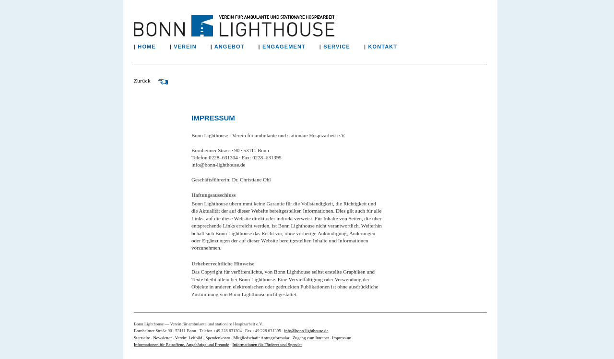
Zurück (151, 81)
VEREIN (191, 46)
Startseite (142, 337)
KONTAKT (388, 46)
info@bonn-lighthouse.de (306, 330)
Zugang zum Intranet (311, 337)
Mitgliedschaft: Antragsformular (262, 337)
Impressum (341, 337)
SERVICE (342, 46)
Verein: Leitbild (188, 337)
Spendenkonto (217, 337)
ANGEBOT (235, 46)
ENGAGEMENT (290, 46)
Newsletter (162, 337)
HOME (152, 46)
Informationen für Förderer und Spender (267, 344)
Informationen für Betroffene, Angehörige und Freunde (181, 344)
